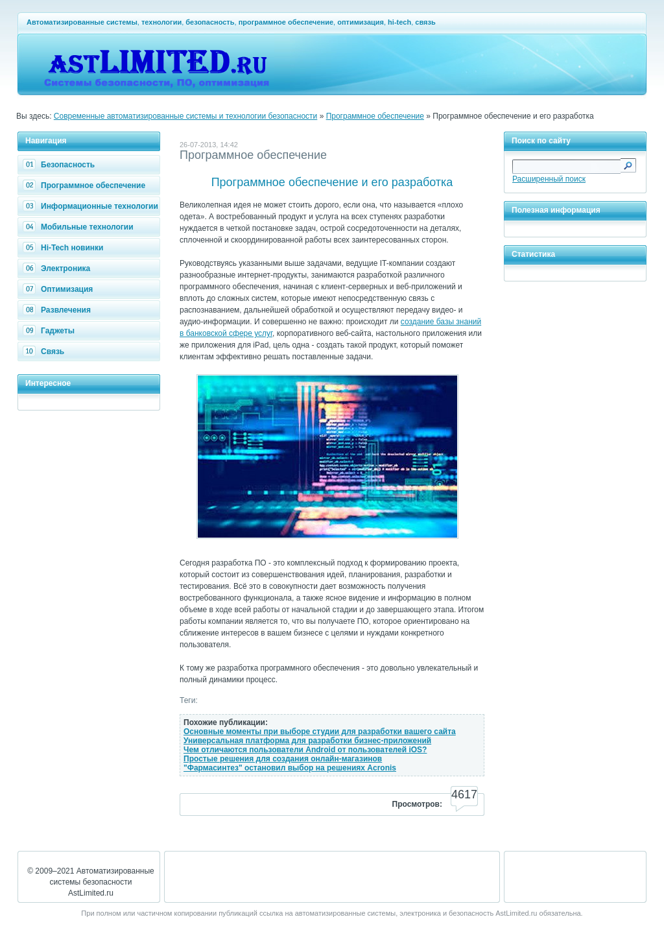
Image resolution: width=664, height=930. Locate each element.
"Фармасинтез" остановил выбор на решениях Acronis (290, 767)
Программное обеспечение (375, 116)
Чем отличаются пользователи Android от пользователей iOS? (305, 749)
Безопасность (60, 164)
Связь (45, 351)
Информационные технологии (92, 206)
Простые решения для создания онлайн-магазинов (283, 758)
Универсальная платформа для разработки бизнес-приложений (307, 740)
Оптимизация (59, 289)
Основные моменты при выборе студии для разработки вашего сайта (320, 731)
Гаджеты (50, 330)
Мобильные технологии (80, 227)
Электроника (58, 268)
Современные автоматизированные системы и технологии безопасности (186, 116)
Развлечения (58, 310)
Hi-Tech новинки (64, 247)
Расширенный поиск (549, 179)
